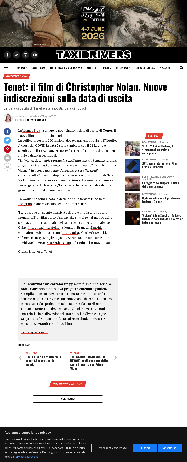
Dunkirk (98, 227)
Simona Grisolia (36, 119)
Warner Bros (31, 130)
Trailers (106, 67)
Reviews (21, 67)
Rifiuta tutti (145, 448)
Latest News (38, 67)
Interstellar (52, 227)
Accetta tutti (170, 448)
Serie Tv (91, 67)
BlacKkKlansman (59, 242)
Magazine (165, 67)
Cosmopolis (70, 232)
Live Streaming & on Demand (66, 67)
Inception (25, 204)
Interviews (122, 67)
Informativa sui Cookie (25, 456)
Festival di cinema (144, 67)
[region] (93, 444)
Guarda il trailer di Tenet (36, 251)
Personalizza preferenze (112, 448)
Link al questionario (36, 331)
